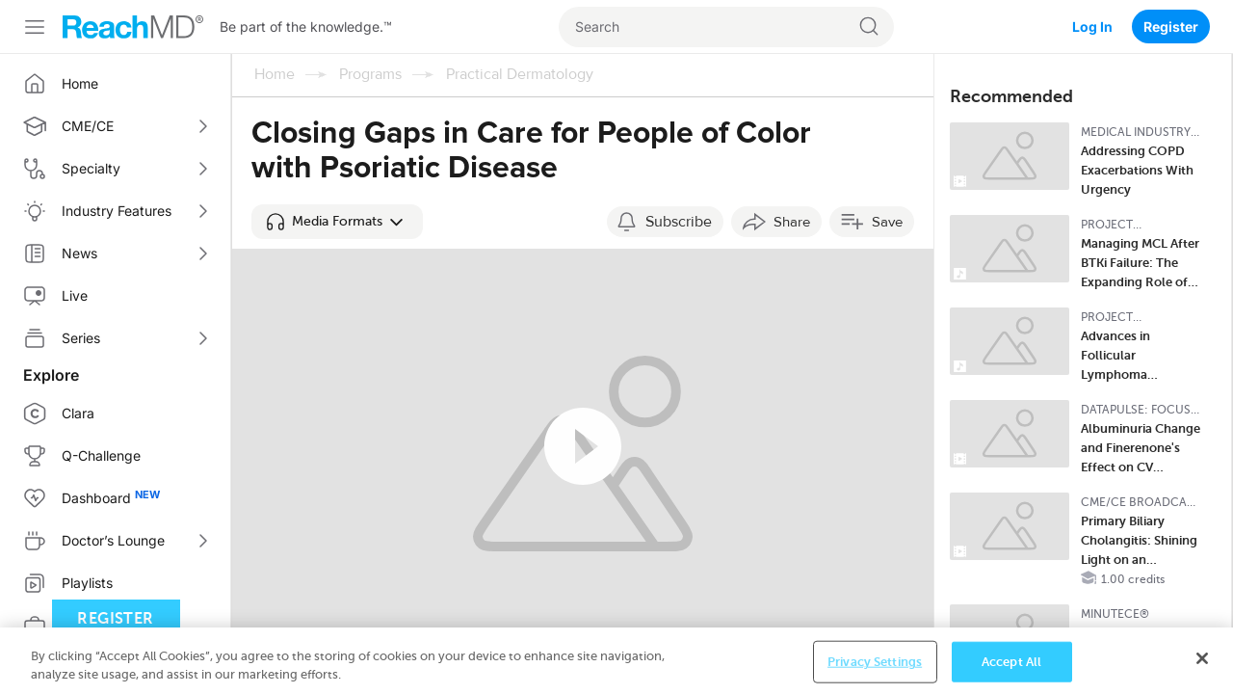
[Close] (1202, 673)
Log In (1092, 26)
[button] (337, 221)
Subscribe (678, 221)
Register (1170, 26)
